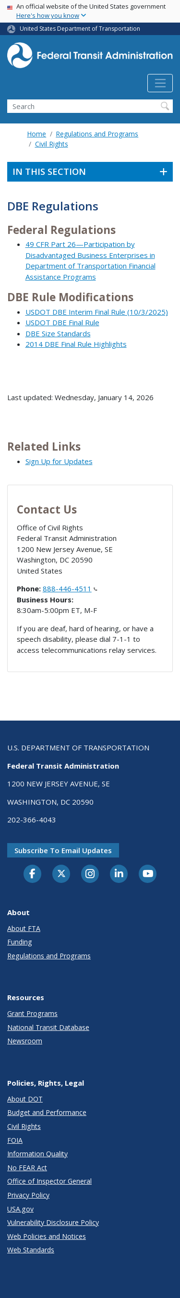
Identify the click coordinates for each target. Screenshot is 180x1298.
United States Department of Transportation (80, 28)
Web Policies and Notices (46, 1236)
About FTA (23, 928)
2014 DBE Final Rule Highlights (76, 344)
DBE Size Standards (58, 333)
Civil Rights (51, 143)
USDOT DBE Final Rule (62, 322)
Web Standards (30, 1249)
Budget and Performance (46, 1112)
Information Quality (37, 1153)
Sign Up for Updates (59, 461)
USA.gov (20, 1208)
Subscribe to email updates (63, 850)
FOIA (15, 1140)
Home (36, 133)
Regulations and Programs (97, 133)
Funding (19, 941)
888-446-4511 (70, 588)
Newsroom (24, 1040)
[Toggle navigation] (160, 83)
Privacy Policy (28, 1195)
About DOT (25, 1098)
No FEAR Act (27, 1167)
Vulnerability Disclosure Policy (53, 1222)
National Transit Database (48, 1027)
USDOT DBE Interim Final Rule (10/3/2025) (96, 312)
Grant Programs (32, 1013)
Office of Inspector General (49, 1181)
